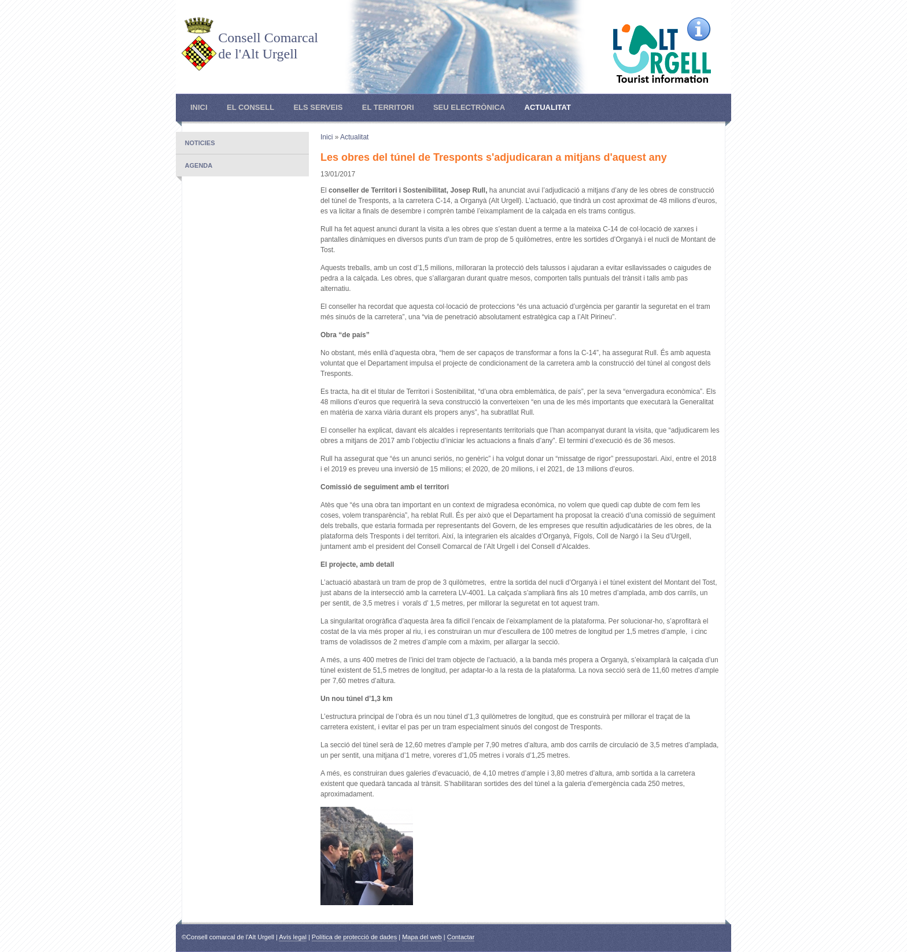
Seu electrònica (469, 107)
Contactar (461, 936)
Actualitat (548, 107)
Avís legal (293, 936)
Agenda (199, 165)
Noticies (200, 142)
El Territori (388, 107)
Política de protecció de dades (354, 936)
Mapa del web (422, 936)
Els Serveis (317, 107)
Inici (199, 107)
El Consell (250, 107)
